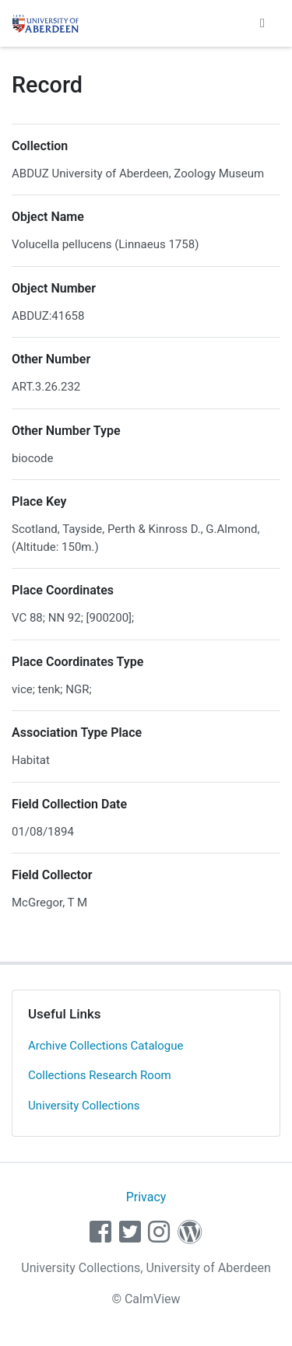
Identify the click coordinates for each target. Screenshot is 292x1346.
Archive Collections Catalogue (105, 1046)
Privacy (146, 1197)
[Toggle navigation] (262, 23)
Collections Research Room (99, 1075)
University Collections (84, 1106)
